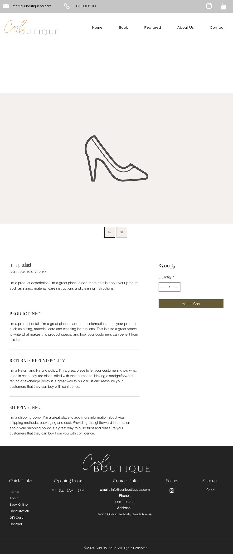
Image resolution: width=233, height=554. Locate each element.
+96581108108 (84, 6)
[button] (224, 6)
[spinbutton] (169, 287)
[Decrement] (162, 287)
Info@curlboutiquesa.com (31, 6)
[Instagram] (209, 6)
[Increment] (176, 287)
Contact (16, 524)
